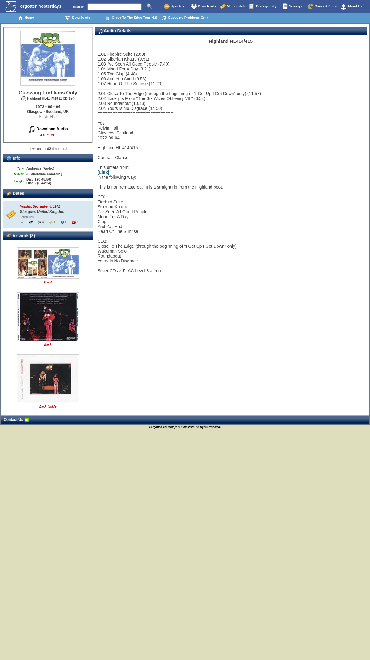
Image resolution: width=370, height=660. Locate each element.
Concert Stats (322, 6)
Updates (174, 6)
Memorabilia (233, 6)
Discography (263, 6)
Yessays (292, 6)
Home (26, 17)
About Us (351, 6)
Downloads (203, 6)
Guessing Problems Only (184, 17)
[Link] (103, 172)
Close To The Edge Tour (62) (131, 17)
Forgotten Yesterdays (33, 6)
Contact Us (16, 420)
